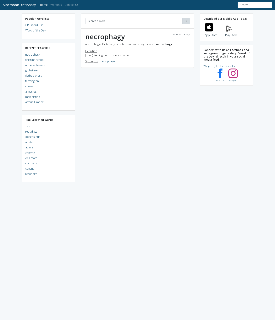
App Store (211, 33)
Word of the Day (35, 30)
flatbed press (33, 75)
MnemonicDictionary (19, 5)
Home (44, 5)
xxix (27, 126)
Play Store (231, 33)
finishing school (34, 60)
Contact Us (72, 5)
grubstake (31, 70)
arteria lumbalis (35, 102)
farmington (32, 81)
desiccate (31, 158)
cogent (29, 168)
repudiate (31, 131)
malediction (32, 97)
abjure (29, 147)
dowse (29, 86)
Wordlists (56, 5)
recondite (31, 174)
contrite (30, 153)
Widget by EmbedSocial (219, 66)
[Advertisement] (48, 244)
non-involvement (35, 65)
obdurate (31, 163)
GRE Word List (34, 25)
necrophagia (107, 61)
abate (29, 142)
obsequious (32, 137)
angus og (30, 91)
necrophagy (32, 54)
